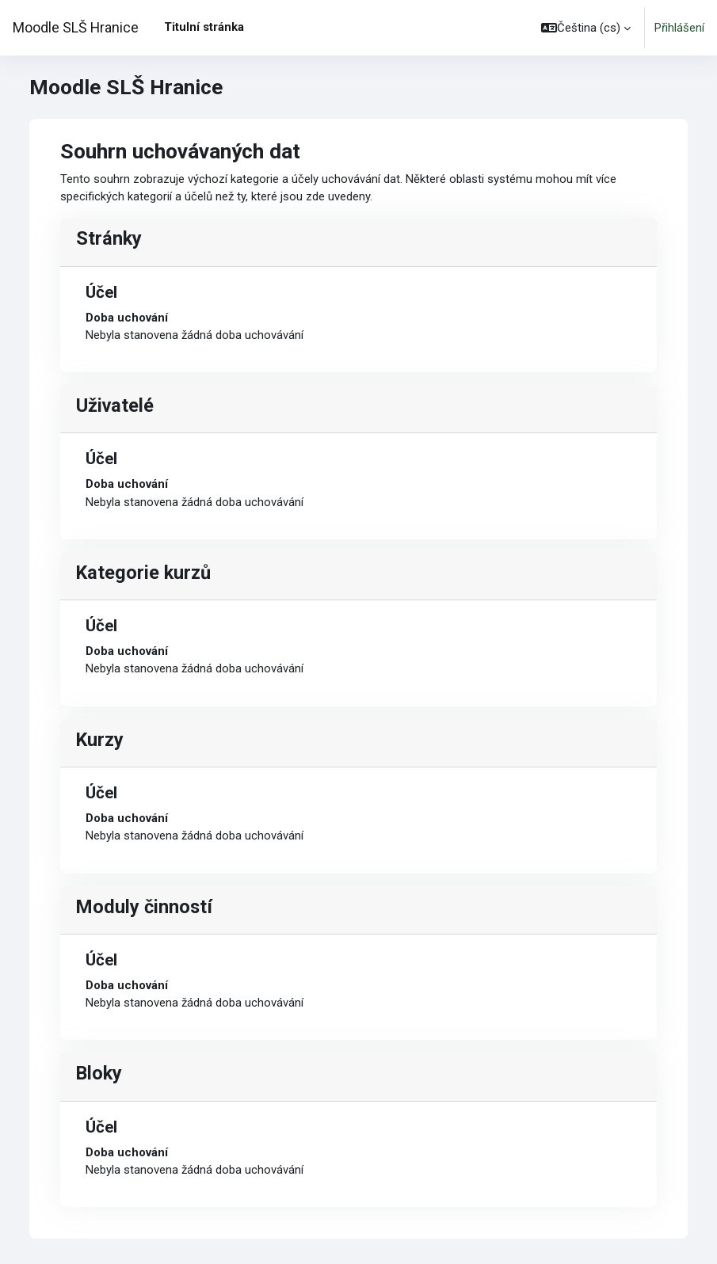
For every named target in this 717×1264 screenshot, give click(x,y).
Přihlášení (679, 28)
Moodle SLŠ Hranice (76, 28)
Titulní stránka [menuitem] (204, 27)
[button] (586, 27)
